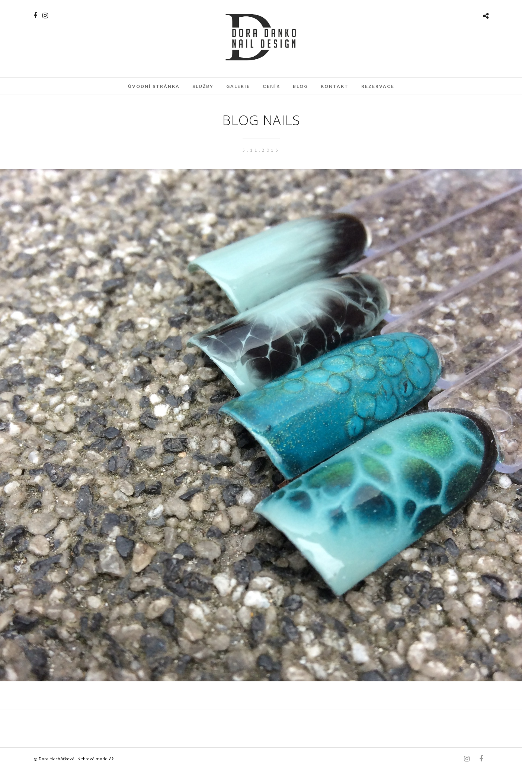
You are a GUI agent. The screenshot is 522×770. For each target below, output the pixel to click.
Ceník (271, 86)
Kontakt (335, 86)
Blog (300, 86)
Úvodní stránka (154, 86)
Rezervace (377, 86)
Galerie (238, 86)
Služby (203, 86)
